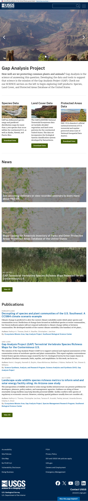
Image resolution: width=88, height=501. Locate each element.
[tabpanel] (44, 35)
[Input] (66, 6)
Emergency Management (55, 472)
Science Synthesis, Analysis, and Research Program (25, 368)
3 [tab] (46, 57)
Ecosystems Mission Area (15, 334)
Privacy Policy (51, 454)
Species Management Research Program (59, 404)
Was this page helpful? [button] (69, 499)
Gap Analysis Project (33, 334)
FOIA (48, 450)
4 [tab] (49, 57)
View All (7, 289)
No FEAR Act (7, 463)
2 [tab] (42, 57)
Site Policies (6, 454)
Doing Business (8, 472)
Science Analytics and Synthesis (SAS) (61, 368)
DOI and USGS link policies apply (59, 459)
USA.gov (49, 463)
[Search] (78, 6)
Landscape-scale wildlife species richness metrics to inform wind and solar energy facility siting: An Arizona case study (43, 382)
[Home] (8, 8)
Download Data (10, 141)
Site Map (5, 459)
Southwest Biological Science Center (57, 334)
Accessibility (7, 450)
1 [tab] (39, 57)
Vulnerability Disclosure (11, 468)
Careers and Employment (56, 468)
